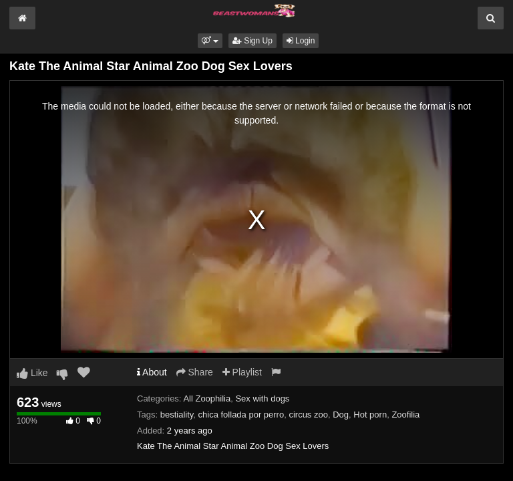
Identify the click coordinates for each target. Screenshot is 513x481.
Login (301, 40)
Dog (341, 415)
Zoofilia (405, 415)
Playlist (242, 372)
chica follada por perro (241, 415)
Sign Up (252, 40)
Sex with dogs (262, 398)
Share (194, 372)
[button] (210, 40)
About (152, 372)
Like (32, 372)
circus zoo (308, 415)
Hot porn (370, 415)
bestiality (177, 415)
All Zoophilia (206, 398)
